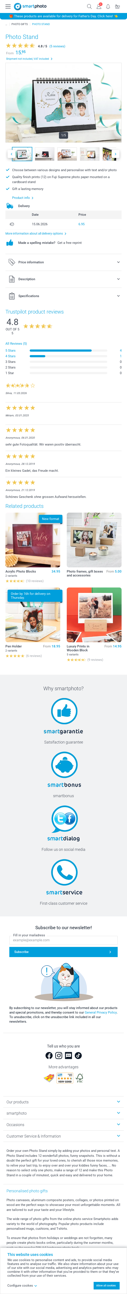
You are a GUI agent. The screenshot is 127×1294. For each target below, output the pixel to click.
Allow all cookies (106, 1285)
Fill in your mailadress (29, 935)
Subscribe (21, 952)
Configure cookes (22, 1286)
